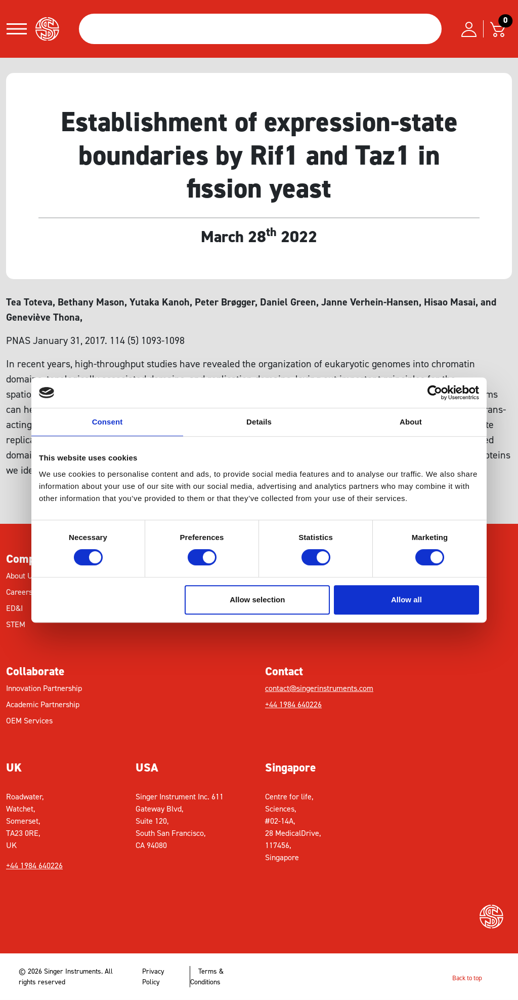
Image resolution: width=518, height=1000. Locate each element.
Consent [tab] (107, 421)
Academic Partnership (42, 704)
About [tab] (411, 421)
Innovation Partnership (44, 688)
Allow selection (257, 599)
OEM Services (29, 720)
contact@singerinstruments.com (319, 688)
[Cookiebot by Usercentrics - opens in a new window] (435, 392)
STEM (15, 624)
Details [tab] (259, 421)
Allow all (406, 599)
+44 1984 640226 (293, 704)
